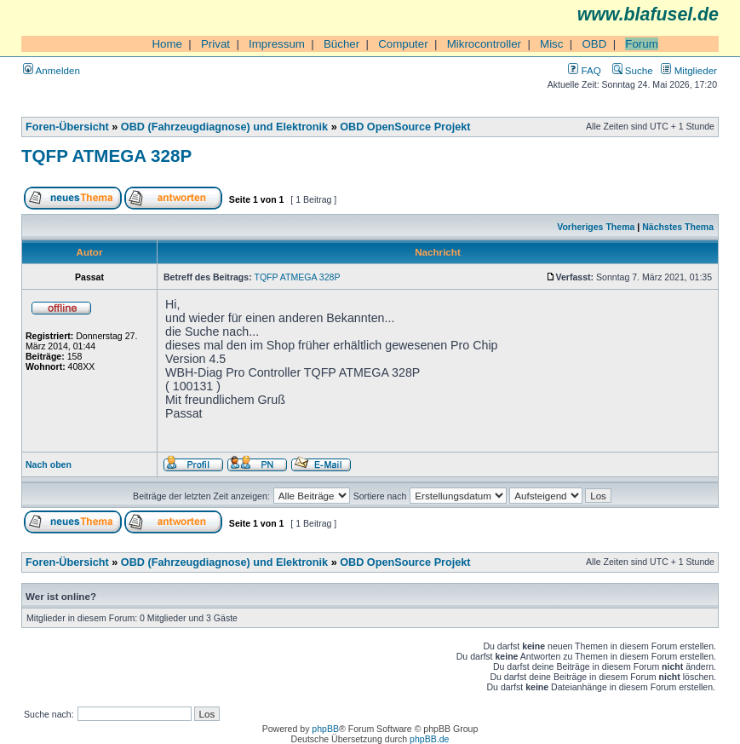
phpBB (325, 729)
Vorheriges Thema (595, 227)
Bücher (341, 43)
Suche (632, 70)
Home (167, 43)
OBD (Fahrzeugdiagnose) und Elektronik (224, 127)
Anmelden (51, 70)
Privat (215, 43)
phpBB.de (429, 739)
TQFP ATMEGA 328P (106, 155)
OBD (594, 43)
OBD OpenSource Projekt (405, 127)
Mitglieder (689, 70)
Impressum (277, 43)
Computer (403, 43)
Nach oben (49, 464)
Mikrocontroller (484, 43)
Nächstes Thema (678, 227)
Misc (551, 43)
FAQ (584, 70)
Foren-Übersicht (67, 127)
